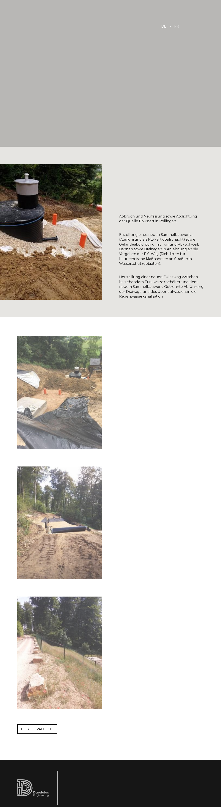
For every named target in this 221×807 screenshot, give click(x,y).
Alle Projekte (40, 729)
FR (176, 26)
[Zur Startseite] (60, 26)
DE (163, 26)
